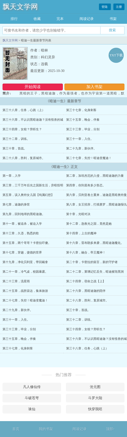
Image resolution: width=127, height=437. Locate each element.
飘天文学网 (20, 7)
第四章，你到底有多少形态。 (86, 185)
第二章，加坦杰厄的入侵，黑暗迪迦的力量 (95, 175)
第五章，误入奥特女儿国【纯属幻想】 (28, 195)
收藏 (37, 19)
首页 (15, 429)
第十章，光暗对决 (78, 214)
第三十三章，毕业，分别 (82, 129)
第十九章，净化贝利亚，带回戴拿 (25, 262)
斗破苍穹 (32, 398)
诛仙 (31, 409)
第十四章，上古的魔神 (81, 233)
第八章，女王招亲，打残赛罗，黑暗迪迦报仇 (96, 204)
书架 (113, 19)
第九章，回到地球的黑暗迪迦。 (24, 214)
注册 (119, 7)
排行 (14, 19)
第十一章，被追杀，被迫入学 (22, 223)
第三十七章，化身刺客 (81, 110)
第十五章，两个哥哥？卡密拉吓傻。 (27, 243)
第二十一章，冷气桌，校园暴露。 (25, 271)
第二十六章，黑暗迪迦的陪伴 (86, 291)
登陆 (104, 7)
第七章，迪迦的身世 (16, 204)
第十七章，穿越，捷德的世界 (22, 252)
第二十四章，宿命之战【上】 (86, 281)
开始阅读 (32, 87)
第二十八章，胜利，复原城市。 (24, 158)
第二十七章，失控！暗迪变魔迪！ (89, 158)
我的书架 (46, 429)
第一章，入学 (12, 175)
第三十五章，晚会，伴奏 (82, 119)
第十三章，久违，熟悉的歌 (21, 233)
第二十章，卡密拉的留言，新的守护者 (92, 262)
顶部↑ (110, 429)
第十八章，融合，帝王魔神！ (86, 252)
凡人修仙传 (32, 387)
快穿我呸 (95, 409)
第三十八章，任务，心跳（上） (24, 110)
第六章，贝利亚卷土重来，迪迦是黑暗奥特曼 (96, 195)
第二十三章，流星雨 (16, 281)
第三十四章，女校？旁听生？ (22, 129)
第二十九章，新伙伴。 (81, 148)
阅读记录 (87, 19)
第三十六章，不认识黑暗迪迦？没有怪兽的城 (33, 119)
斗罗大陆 (95, 398)
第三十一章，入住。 (79, 139)
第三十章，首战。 (15, 148)
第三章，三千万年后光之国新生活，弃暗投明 (33, 185)
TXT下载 (116, 55)
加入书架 (94, 87)
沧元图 (95, 387)
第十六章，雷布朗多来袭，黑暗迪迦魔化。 (95, 243)
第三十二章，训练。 (16, 139)
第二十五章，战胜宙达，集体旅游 (25, 291)
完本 (60, 19)
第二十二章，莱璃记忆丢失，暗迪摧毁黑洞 (95, 271)
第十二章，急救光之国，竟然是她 (89, 223)
